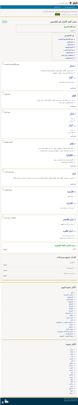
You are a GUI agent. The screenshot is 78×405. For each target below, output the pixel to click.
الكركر (71, 262)
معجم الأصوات (69, 52)
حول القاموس (57, 7)
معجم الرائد (70, 44)
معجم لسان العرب (68, 50)
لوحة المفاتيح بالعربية (69, 7)
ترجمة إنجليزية (69, 58)
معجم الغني (70, 42)
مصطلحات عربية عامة (67, 55)
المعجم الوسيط (69, 47)
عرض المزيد (73, 88)
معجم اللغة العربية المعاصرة (65, 39)
